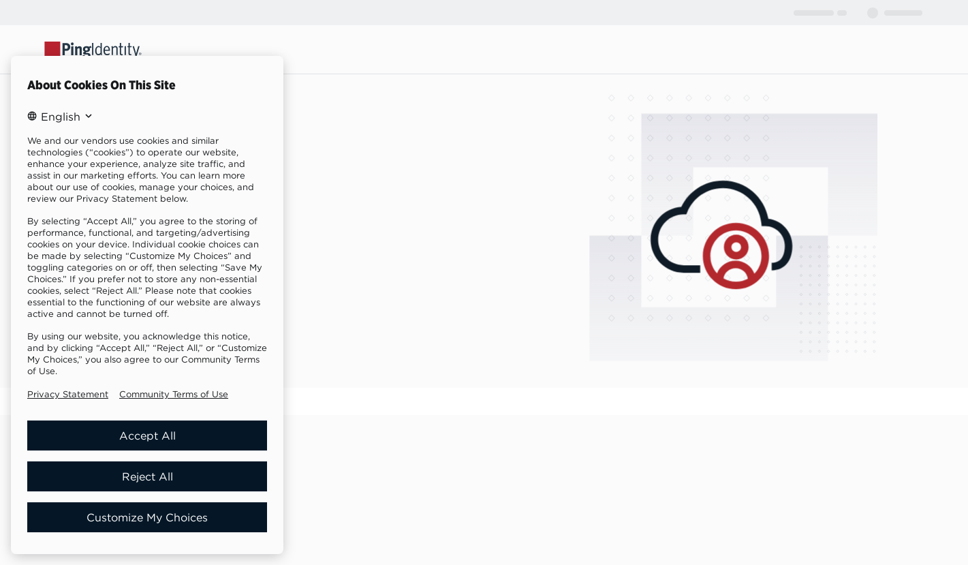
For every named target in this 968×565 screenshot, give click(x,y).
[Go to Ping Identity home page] (93, 49)
